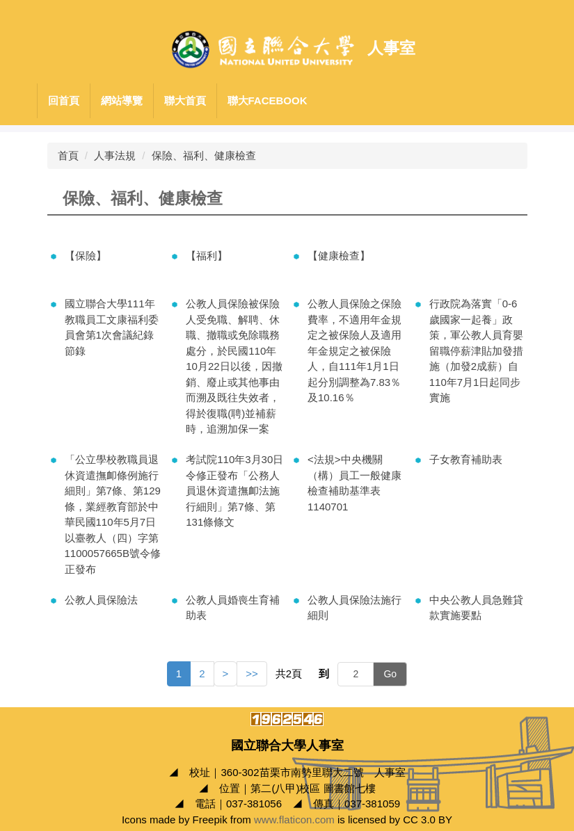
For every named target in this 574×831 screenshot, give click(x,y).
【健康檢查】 (339, 255)
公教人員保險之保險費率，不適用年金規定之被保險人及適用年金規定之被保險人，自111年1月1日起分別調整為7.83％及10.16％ (354, 350)
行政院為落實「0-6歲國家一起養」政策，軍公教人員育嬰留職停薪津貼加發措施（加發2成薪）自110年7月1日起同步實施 (476, 350)
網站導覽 (122, 100)
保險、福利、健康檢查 (204, 155)
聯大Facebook (268, 100)
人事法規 (115, 155)
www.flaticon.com (294, 819)
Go (390, 673)
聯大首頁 (185, 100)
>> (252, 673)
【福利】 (207, 255)
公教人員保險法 (101, 600)
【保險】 (85, 255)
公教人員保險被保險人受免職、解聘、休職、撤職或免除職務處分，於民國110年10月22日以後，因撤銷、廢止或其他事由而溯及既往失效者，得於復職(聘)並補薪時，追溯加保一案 (234, 366)
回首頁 (63, 100)
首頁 (68, 155)
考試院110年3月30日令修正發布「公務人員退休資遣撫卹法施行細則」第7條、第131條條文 (234, 490)
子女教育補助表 (465, 459)
